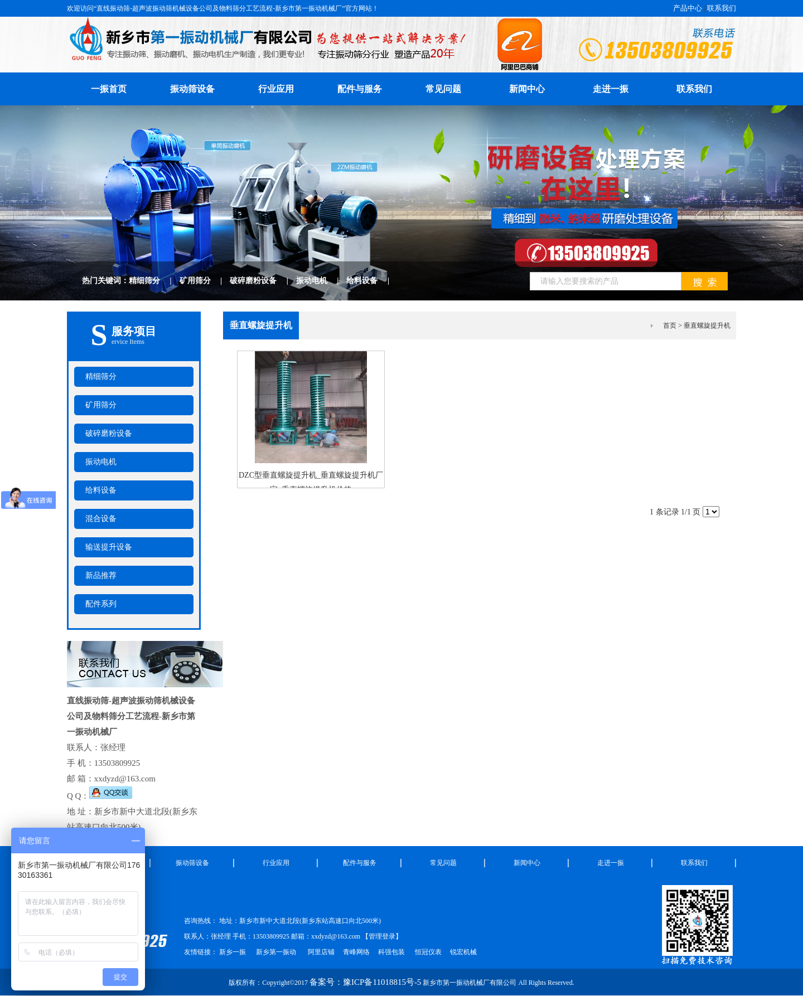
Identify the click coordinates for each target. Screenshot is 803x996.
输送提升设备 (108, 547)
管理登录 (382, 936)
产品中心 (687, 8)
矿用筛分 (205, 280)
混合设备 (101, 518)
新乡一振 (232, 952)
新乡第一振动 (276, 952)
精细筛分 (154, 280)
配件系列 (101, 604)
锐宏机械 (463, 952)
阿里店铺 (321, 952)
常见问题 (443, 89)
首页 (669, 325)
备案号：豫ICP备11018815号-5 (365, 982)
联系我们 (721, 8)
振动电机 (321, 280)
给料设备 (371, 280)
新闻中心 (527, 89)
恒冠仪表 (427, 952)
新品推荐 (101, 575)
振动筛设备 (192, 89)
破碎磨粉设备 (263, 280)
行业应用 (276, 89)
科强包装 (391, 952)
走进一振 (610, 89)
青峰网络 (356, 952)
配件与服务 (359, 89)
